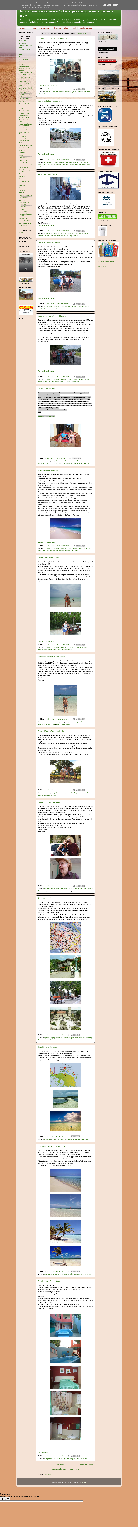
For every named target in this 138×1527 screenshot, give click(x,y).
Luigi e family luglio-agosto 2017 (50, 101)
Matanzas (22, 150)
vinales (58, 94)
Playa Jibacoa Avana (25, 148)
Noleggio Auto (57, 28)
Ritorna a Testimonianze (46, 416)
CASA (69, 1165)
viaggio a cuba (73, 236)
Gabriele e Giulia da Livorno (48, 558)
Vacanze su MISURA (25, 52)
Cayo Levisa (23, 162)
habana (81, 379)
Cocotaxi (21, 108)
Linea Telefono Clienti (25, 75)
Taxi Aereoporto (24, 106)
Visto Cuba (22, 81)
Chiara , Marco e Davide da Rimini (51, 731)
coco (75, 1274)
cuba (78, 1274)
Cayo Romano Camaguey (48, 1047)
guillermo (84, 1274)
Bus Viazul (22, 101)
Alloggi (66, 28)
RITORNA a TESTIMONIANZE (48, 85)
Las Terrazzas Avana (25, 145)
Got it (115, 5)
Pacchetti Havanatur (25, 57)
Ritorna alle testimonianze (46, 154)
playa (78, 1139)
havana (67, 92)
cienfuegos (68, 162)
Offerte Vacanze (44, 28)
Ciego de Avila (23, 167)
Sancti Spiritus (23, 197)
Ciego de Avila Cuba (45, 898)
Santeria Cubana (24, 117)
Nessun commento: (63, 89)
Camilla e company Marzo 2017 (50, 243)
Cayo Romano (23, 174)
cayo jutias (64, 461)
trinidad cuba (60, 550)
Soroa (21, 155)
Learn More (106, 5)
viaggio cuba (82, 463)
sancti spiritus (68, 463)
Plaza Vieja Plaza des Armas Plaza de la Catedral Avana (25, 125)
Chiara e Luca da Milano (47, 389)
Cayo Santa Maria (24, 220)
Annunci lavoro (23, 64)
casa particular (48, 1459)
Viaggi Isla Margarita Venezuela (82, 28)
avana (46, 92)
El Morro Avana (23, 143)
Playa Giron (22, 185)
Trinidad (21, 193)
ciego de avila (73, 1038)
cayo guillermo (59, 92)
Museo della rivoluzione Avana (24, 139)
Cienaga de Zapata (25, 179)
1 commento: (61, 458)
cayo (45, 1274)
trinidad (44, 94)
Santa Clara (46, 164)
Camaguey (22, 206)
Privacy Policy (102, 266)
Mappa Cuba (23, 92)
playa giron (46, 463)
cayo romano (65, 1038)
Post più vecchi (86, 1465)
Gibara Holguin (23, 211)
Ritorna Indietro (43, 1452)
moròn (86, 233)
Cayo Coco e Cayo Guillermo (25, 170)
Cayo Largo (22, 188)
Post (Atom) (47, 1474)
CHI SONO (22, 43)
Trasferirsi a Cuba (24, 111)
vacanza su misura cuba (82, 164)
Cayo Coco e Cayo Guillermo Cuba (51, 1146)
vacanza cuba (70, 164)
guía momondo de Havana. (106, 262)
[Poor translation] (7, 1498)
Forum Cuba (23, 62)
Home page (22, 28)
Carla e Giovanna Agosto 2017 (49, 174)
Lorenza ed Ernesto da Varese (49, 802)
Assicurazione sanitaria (26, 72)
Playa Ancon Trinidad (25, 195)
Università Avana (24, 98)
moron (40, 463)
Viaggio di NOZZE (24, 49)
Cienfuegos (22, 190)
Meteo (21, 54)
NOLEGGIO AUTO (25, 103)
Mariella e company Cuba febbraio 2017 (53, 316)
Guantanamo (23, 225)
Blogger (83, 1482)
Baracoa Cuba (23, 218)
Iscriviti (21, 232)
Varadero (22, 152)
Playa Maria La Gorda (25, 165)
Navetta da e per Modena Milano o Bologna (24, 68)
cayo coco (51, 92)
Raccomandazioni (24, 59)
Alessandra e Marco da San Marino (51, 657)
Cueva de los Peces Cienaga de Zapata (25, 182)
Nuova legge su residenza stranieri (24, 114)
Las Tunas (22, 200)
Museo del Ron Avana (26, 130)
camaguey (47, 233)
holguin (87, 379)
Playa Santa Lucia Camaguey (24, 203)
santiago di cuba (54, 381)
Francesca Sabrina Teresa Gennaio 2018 (53, 39)
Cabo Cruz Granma (25, 223)
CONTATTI (32, 28)
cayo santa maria (73, 233)
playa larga (73, 92)
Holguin (21, 209)
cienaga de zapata (73, 647)
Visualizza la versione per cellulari (65, 1469)
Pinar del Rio (23, 160)
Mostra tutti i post (83, 33)
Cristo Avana (23, 136)
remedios (83, 162)
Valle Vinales (23, 157)
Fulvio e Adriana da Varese (48, 470)
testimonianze (82, 92)
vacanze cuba (51, 94)
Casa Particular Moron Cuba (49, 1281)
